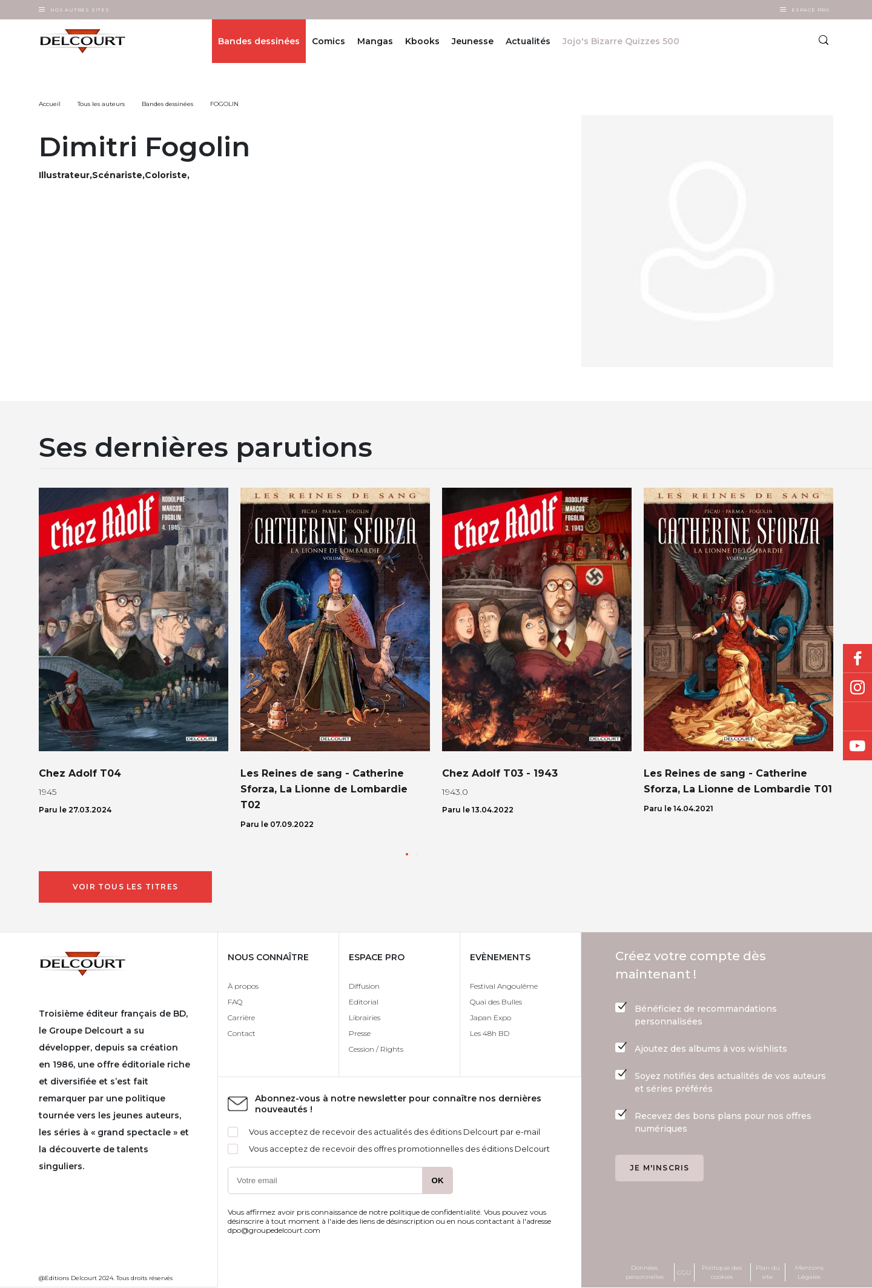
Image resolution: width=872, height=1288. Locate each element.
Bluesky (857, 716)
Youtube (857, 745)
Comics (328, 41)
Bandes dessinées (259, 41)
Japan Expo (490, 1017)
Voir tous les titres (125, 886)
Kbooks (422, 41)
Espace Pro (810, 10)
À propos (243, 986)
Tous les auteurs (101, 104)
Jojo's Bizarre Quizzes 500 (621, 41)
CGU (684, 1272)
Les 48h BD (489, 1033)
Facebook (857, 658)
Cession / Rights (376, 1049)
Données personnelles (645, 1272)
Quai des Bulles (496, 1001)
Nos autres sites (80, 10)
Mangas (375, 41)
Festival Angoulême (504, 986)
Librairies (364, 1017)
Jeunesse (473, 41)
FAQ (235, 1001)
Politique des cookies (722, 1272)
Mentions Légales (809, 1272)
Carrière (241, 1017)
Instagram (857, 687)
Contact (242, 1033)
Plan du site (768, 1272)
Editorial (363, 1001)
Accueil (50, 104)
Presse (360, 1033)
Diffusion (364, 986)
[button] (407, 854)
